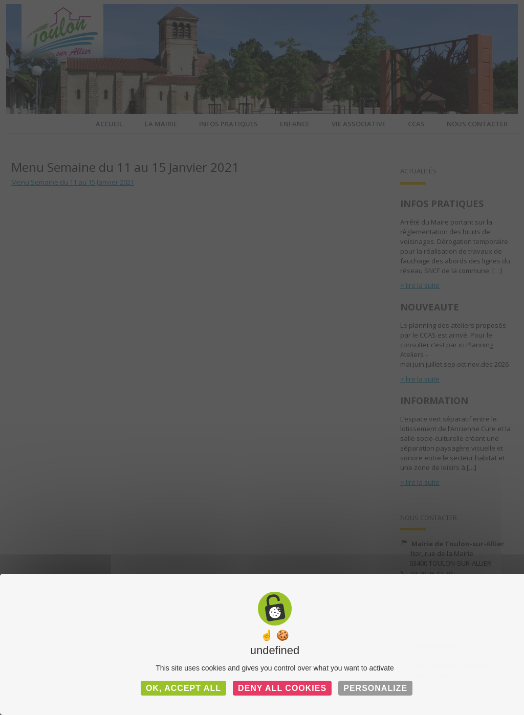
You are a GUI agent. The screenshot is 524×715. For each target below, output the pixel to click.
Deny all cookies (282, 688)
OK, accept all (183, 688)
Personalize (375, 688)
